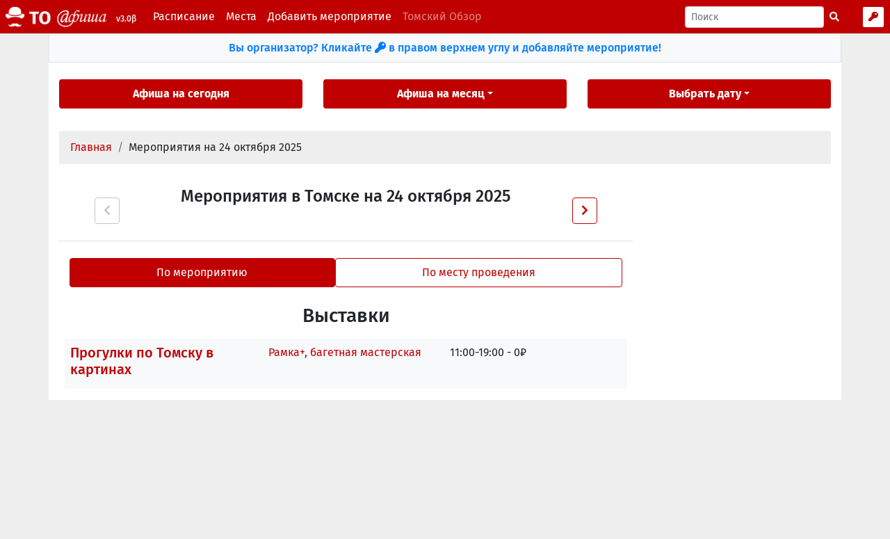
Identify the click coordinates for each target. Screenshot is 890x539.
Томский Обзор (442, 16)
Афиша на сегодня (181, 93)
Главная (91, 147)
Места (241, 16)
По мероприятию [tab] (202, 272)
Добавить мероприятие (329, 16)
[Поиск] (754, 17)
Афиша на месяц (441, 93)
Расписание (184, 16)
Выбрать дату (705, 93)
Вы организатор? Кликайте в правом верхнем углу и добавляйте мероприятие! (445, 47)
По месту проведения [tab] (478, 272)
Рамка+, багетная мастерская (344, 352)
